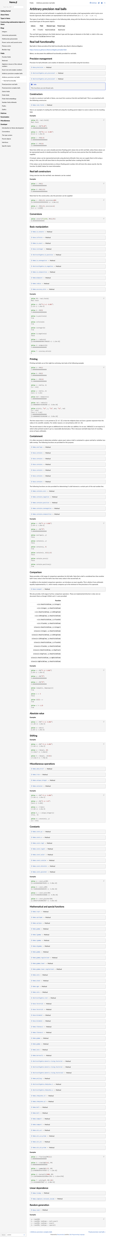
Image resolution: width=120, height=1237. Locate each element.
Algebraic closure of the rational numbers (12, 65)
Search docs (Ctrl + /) (8, 7)
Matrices (4, 113)
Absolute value (37, 713)
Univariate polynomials (9, 35)
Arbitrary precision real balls (11, 77)
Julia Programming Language (77, 1234)
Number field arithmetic (9, 102)
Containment (36, 436)
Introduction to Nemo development (13, 128)
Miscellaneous (5, 120)
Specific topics (6, 146)
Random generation (39, 1205)
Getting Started (6, 11)
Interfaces (5, 142)
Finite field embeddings (9, 98)
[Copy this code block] (103, 120)
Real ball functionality (42, 42)
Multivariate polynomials (10, 39)
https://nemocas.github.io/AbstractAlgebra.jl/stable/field (48, 50)
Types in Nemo (5, 18)
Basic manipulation (39, 227)
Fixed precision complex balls (11, 88)
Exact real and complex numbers (12, 70)
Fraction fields (6, 57)
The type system (7, 135)
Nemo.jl (13, 2)
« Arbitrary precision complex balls (41, 1232)
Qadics (4, 109)
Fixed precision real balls (10, 84)
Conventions (6, 131)
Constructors (36, 94)
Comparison (36, 572)
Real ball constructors (40, 171)
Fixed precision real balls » (97, 1232)
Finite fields (5, 95)
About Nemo (5, 14)
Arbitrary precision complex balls (12, 73)
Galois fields (6, 91)
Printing (34, 359)
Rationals (5, 60)
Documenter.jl (61, 1234)
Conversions (36, 214)
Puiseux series (6, 46)
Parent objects (6, 139)
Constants (35, 827)
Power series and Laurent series (12, 42)
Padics (4, 106)
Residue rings (6, 49)
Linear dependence (39, 1188)
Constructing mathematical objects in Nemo (13, 23)
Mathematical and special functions (47, 907)
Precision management (41, 59)
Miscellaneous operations (42, 764)
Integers (4, 31)
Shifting (33, 736)
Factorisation (5, 117)
